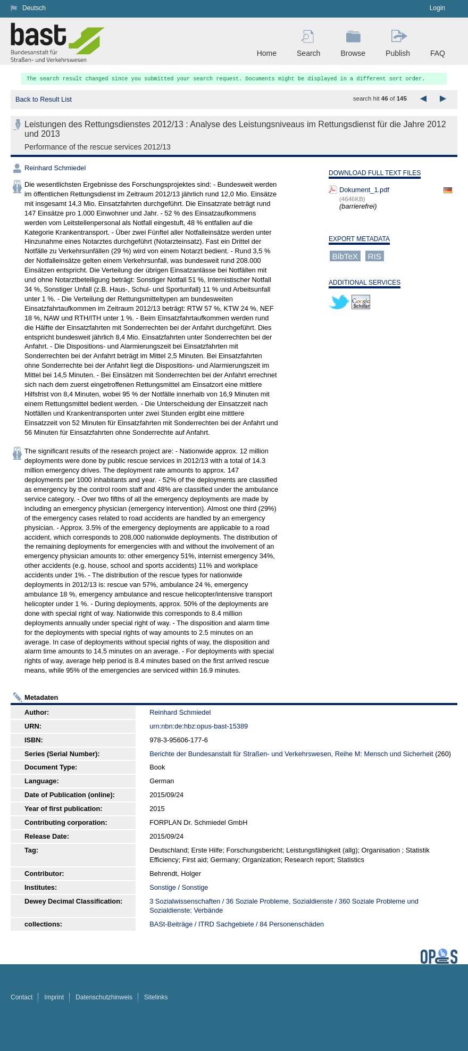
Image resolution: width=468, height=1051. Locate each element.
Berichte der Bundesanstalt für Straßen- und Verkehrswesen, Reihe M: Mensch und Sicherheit (291, 754)
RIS (374, 255)
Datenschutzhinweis (104, 997)
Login (437, 8)
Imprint (54, 997)
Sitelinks (156, 997)
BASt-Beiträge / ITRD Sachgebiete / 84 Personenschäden (236, 924)
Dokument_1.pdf (364, 190)
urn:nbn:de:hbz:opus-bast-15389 (198, 726)
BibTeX (345, 255)
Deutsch (34, 8)
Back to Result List (43, 99)
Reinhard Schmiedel (55, 168)
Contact (21, 997)
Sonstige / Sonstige (178, 887)
